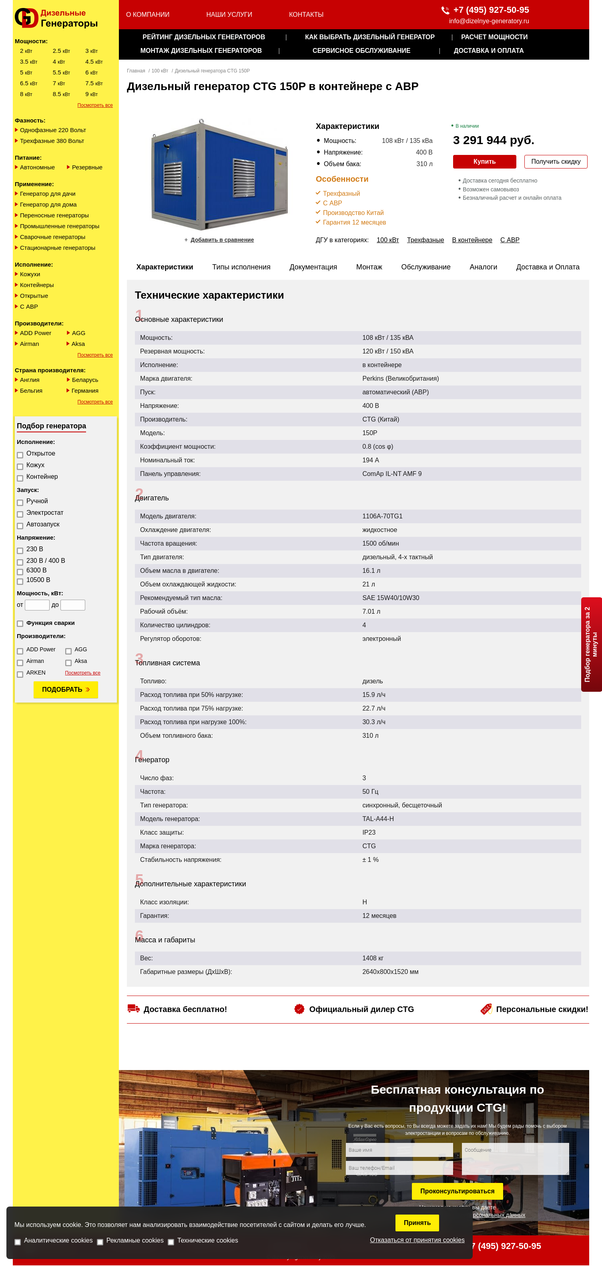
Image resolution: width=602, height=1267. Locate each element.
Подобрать (62, 689)
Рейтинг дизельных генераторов (203, 37)
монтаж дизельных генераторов (201, 50)
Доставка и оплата (489, 50)
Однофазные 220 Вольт (53, 129)
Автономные (37, 167)
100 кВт (160, 71)
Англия (30, 379)
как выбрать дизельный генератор (370, 37)
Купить (485, 161)
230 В (34, 549)
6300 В (36, 570)
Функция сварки (50, 622)
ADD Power (35, 332)
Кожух (35, 465)
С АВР (29, 306)
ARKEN (36, 672)
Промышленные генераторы (59, 226)
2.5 (61, 50)
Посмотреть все (95, 105)
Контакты (306, 14)
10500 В (38, 579)
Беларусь (85, 379)
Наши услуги (229, 14)
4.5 (93, 61)
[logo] (66, 18)
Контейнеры (37, 284)
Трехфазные (425, 240)
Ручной (37, 501)
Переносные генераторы (54, 215)
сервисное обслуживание (362, 50)
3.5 (28, 61)
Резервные (87, 167)
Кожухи (30, 274)
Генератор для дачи (48, 193)
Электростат (45, 512)
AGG (78, 332)
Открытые (34, 295)
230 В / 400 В (45, 560)
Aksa (78, 343)
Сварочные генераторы (52, 236)
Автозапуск (42, 524)
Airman (29, 343)
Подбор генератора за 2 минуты (591, 644)
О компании (148, 14)
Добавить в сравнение (222, 240)
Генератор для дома (48, 204)
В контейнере (472, 240)
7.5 (93, 83)
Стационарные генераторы (57, 247)
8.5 (61, 93)
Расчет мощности (494, 37)
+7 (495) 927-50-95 (491, 10)
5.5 (61, 72)
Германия (85, 390)
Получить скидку (555, 161)
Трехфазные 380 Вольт (52, 140)
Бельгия (31, 390)
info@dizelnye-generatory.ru (489, 21)
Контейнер (42, 476)
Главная (136, 71)
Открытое (40, 453)
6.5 (28, 83)
